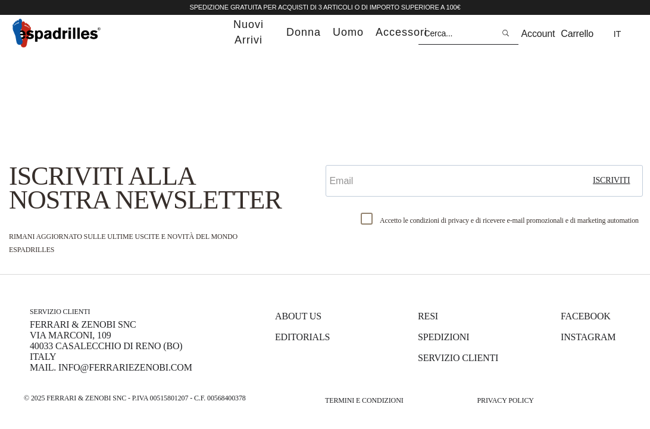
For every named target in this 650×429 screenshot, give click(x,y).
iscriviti (611, 180)
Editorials (302, 337)
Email (340, 154)
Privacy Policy (505, 400)
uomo (348, 32)
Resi (428, 316)
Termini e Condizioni (364, 400)
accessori (401, 32)
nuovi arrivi (248, 32)
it (617, 34)
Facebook (586, 316)
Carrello (577, 34)
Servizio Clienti (458, 358)
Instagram (588, 337)
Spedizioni (443, 337)
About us (298, 316)
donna (303, 32)
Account (538, 34)
